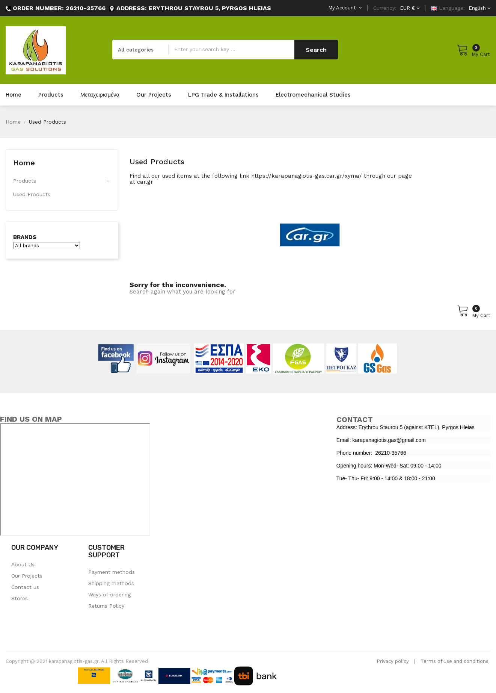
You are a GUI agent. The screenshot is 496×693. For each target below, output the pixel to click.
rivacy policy (394, 661)
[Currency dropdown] (408, 8)
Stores (19, 598)
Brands (24, 237)
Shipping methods (111, 583)
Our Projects (26, 576)
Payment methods (111, 572)
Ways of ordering (109, 595)
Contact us (25, 587)
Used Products (31, 194)
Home (24, 162)
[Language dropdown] (478, 8)
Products (24, 181)
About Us (23, 564)
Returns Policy (106, 606)
